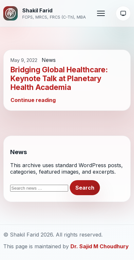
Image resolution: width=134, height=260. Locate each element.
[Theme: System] (123, 13)
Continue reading (33, 100)
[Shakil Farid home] (44, 13)
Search (84, 187)
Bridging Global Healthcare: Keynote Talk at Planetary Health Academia (59, 78)
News (49, 60)
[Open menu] (101, 13)
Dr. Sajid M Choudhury (99, 246)
